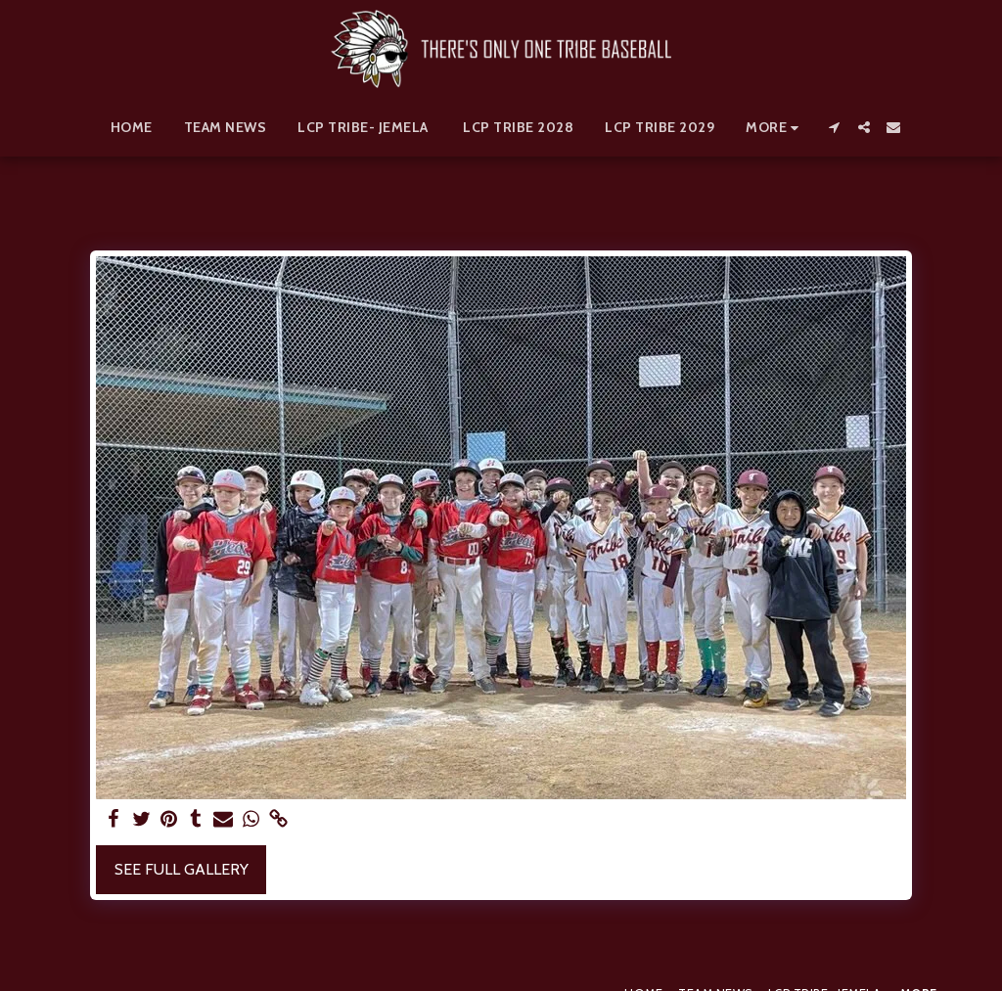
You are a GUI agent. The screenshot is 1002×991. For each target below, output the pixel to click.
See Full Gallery (181, 869)
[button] (834, 127)
